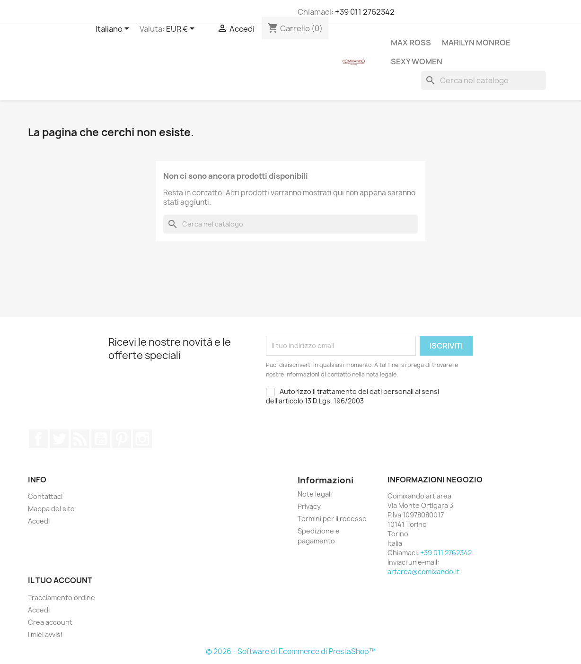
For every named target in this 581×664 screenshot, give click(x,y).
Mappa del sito (51, 508)
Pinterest (121, 438)
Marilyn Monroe (476, 42)
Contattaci (45, 496)
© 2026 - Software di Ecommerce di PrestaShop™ (291, 651)
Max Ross (411, 42)
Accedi (39, 520)
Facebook (38, 438)
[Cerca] (483, 80)
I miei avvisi (45, 634)
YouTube (100, 438)
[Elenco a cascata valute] (182, 29)
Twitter (59, 438)
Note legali (315, 493)
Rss (79, 438)
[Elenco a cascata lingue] (114, 29)
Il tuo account (60, 580)
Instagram (142, 438)
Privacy (309, 506)
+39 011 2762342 (365, 12)
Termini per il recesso (332, 518)
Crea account (50, 622)
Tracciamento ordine (61, 597)
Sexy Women (416, 61)
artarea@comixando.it (423, 571)
